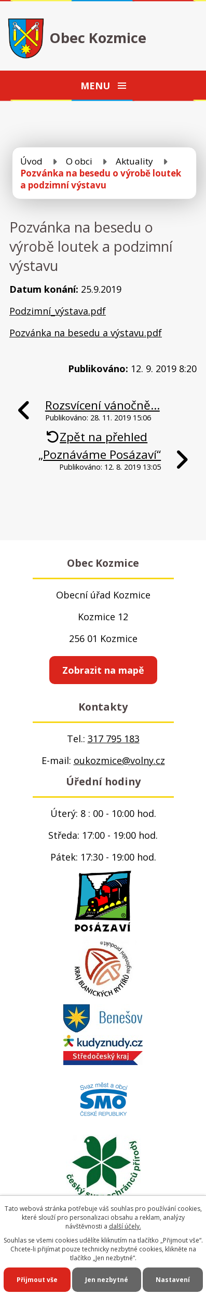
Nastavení (173, 1279)
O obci (79, 161)
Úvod (31, 161)
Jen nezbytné (106, 1279)
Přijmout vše (37, 1279)
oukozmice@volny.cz (119, 760)
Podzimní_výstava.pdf (57, 311)
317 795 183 (114, 738)
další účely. (125, 1226)
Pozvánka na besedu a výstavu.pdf (85, 332)
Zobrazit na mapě (103, 670)
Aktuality (134, 161)
